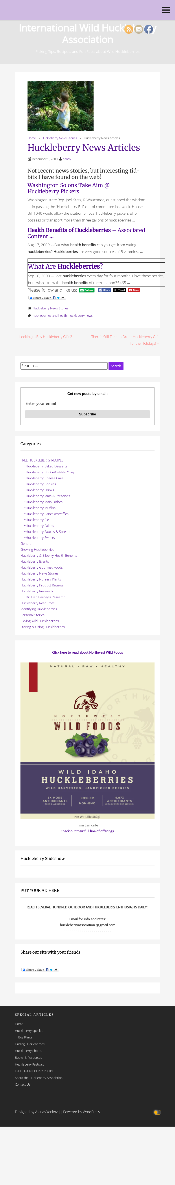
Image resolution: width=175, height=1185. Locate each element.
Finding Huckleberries (30, 1044)
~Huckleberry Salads (39, 525)
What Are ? (65, 266)
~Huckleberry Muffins (39, 508)
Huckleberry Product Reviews (42, 585)
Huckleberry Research (36, 591)
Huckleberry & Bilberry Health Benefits (48, 555)
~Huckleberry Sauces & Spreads (47, 531)
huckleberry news (80, 315)
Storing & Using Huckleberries (42, 627)
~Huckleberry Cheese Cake (43, 478)
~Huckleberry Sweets (39, 537)
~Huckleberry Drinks (39, 490)
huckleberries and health (50, 315)
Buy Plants (25, 1037)
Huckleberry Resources (37, 603)
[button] (166, 10)
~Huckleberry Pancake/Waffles (46, 514)
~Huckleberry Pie (36, 519)
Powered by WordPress (81, 1111)
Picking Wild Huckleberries (39, 621)
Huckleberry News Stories (59, 138)
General (26, 543)
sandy (67, 159)
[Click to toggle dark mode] (158, 1112)
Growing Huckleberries (37, 549)
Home (32, 138)
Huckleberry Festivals (29, 1064)
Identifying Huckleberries (38, 609)
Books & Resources (28, 1057)
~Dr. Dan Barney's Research (44, 597)
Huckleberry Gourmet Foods (41, 567)
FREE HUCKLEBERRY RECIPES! (42, 460)
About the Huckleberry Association (39, 1078)
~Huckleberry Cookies (40, 484)
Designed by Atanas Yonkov (36, 1111)
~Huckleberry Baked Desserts (45, 466)
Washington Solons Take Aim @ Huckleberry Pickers (69, 188)
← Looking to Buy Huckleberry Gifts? (43, 336)
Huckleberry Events (34, 561)
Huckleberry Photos (28, 1051)
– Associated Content (86, 233)
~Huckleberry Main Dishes (43, 502)
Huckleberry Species (29, 1031)
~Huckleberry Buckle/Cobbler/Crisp (49, 472)
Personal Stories (32, 615)
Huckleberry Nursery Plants (40, 579)
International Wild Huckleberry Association (87, 32)
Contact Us (22, 1084)
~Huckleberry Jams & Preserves (47, 496)
